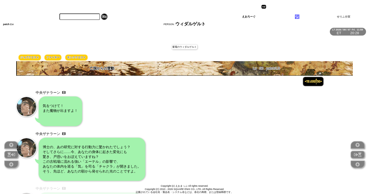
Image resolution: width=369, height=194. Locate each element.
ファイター (53, 57)
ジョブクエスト (29, 57)
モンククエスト (76, 57)
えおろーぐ (249, 16)
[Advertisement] (309, 6)
